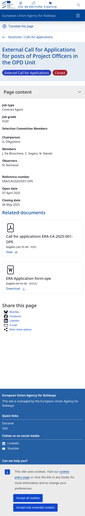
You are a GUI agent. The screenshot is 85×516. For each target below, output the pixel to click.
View (12, 252)
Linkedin (10, 443)
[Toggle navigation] (78, 15)
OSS (5, 428)
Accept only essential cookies (35, 507)
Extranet (8, 423)
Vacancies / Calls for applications (27, 37)
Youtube (10, 448)
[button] (4, 26)
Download (15, 289)
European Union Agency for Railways (29, 16)
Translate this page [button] (20, 26)
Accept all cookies (28, 498)
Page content (42, 92)
